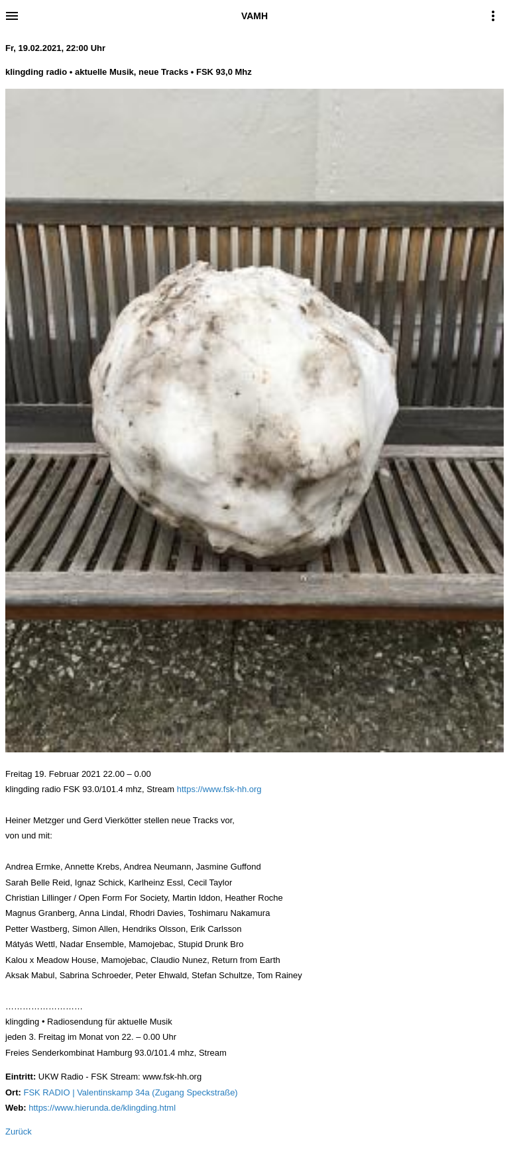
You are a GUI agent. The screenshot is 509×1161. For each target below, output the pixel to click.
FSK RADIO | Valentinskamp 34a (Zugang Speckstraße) (130, 1092)
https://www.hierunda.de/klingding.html (102, 1108)
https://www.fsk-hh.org (219, 789)
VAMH (254, 16)
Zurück (18, 1131)
